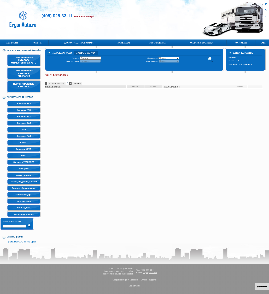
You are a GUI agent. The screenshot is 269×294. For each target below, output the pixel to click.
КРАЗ (23, 155)
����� (262, 286)
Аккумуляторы (23, 175)
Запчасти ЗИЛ (24, 123)
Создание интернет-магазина (125, 280)
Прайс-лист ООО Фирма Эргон (21, 242)
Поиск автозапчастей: (12, 221)
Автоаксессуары (23, 194)
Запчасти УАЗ (24, 116)
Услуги (37, 43)
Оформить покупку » (240, 64)
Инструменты (24, 201)
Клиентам (124, 43)
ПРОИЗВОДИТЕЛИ (57, 84)
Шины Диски (23, 208)
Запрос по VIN (86, 53)
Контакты (241, 43)
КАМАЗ (23, 142)
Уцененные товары (23, 214)
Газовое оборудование (24, 188)
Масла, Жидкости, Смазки (24, 181)
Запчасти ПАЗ (24, 136)
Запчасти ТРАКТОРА (23, 162)
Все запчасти (134, 286)
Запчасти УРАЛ (24, 149)
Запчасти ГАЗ (24, 110)
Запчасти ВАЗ (24, 103)
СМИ (262, 43)
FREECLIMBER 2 (171, 87)
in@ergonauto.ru (150, 272)
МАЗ (23, 129)
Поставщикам (158, 43)
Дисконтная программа (78, 43)
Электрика (24, 168)
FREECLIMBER (52, 87)
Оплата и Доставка (201, 43)
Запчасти (12, 43)
